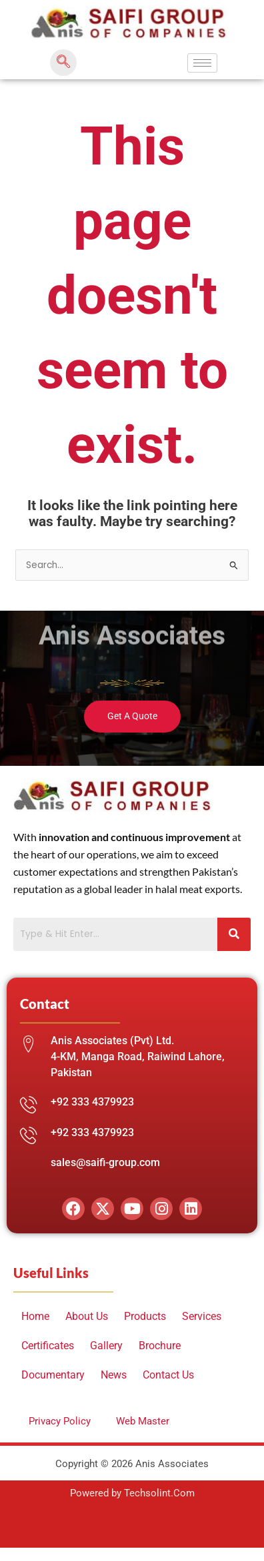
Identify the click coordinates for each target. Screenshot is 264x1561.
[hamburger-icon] (202, 63)
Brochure (160, 1345)
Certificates (47, 1345)
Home (35, 1316)
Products (145, 1316)
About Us (86, 1316)
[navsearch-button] (63, 62)
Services (201, 1316)
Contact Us (168, 1375)
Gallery (106, 1345)
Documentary (53, 1375)
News (114, 1375)
